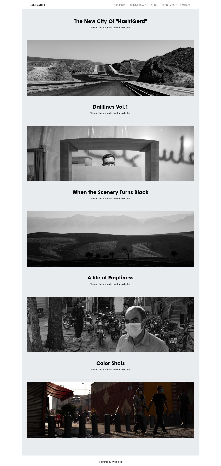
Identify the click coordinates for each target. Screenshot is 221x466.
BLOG (165, 5)
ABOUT (174, 5)
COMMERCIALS (138, 5)
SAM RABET (37, 5)
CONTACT (185, 5)
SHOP (154, 5)
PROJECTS (120, 5)
